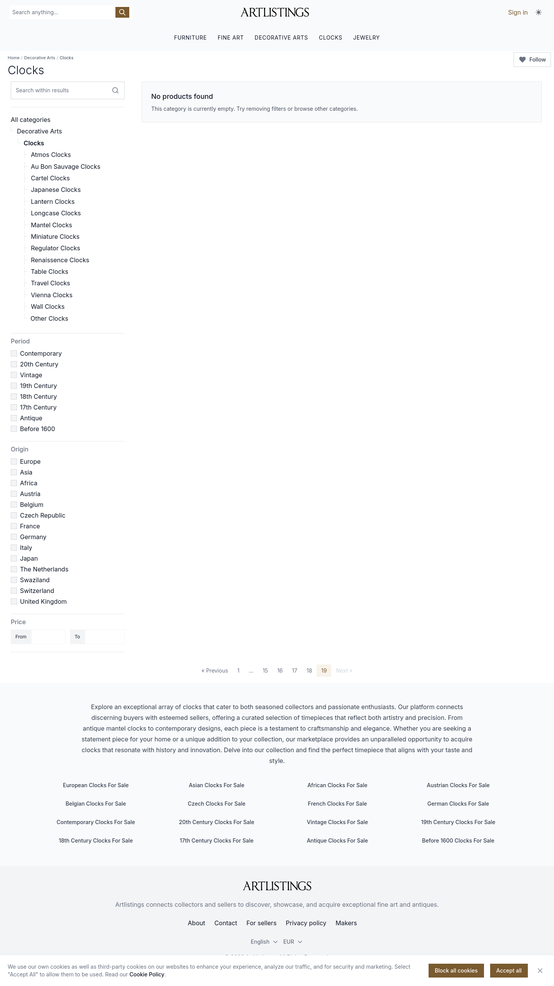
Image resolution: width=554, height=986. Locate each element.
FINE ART (231, 37)
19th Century (38, 386)
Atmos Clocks (51, 154)
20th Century (39, 364)
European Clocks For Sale (95, 785)
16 (280, 670)
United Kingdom (43, 601)
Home (14, 57)
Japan (29, 558)
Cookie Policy (147, 974)
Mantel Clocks (51, 225)
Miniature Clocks (55, 236)
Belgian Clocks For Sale (96, 803)
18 (309, 670)
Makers (346, 923)
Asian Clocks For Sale (217, 785)
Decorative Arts (39, 57)
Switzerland (37, 591)
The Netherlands (44, 569)
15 (265, 670)
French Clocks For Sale (337, 803)
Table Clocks (49, 271)
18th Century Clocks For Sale (96, 840)
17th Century (38, 407)
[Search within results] (115, 90)
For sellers (262, 923)
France (30, 526)
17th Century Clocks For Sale (217, 840)
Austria (30, 494)
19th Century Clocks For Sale (458, 822)
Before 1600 (37, 429)
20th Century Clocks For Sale (216, 822)
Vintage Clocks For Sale (337, 822)
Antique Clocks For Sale (337, 840)
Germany (33, 537)
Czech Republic (42, 515)
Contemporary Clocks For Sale (96, 822)
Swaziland (35, 580)
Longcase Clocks (56, 213)
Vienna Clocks (51, 295)
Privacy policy (306, 923)
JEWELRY (366, 37)
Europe (30, 461)
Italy (26, 547)
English (265, 941)
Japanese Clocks (56, 189)
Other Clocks (49, 318)
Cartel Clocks (50, 178)
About (196, 923)
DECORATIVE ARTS (281, 37)
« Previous (215, 670)
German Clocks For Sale (458, 803)
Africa (28, 483)
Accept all (509, 970)
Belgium (31, 504)
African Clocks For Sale (337, 785)
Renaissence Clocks (60, 260)
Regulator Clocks (55, 248)
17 (294, 670)
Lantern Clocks (53, 201)
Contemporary (41, 353)
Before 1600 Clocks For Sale (458, 840)
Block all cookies (456, 970)
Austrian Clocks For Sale (458, 785)
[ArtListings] (277, 886)
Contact (225, 923)
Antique (31, 418)
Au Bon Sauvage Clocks (65, 166)
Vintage (31, 375)
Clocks (34, 143)
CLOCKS (330, 37)
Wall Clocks (48, 306)
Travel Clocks (50, 283)
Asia (26, 472)
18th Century (38, 396)
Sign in (518, 12)
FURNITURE (190, 37)
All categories (30, 119)
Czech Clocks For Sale (216, 803)
